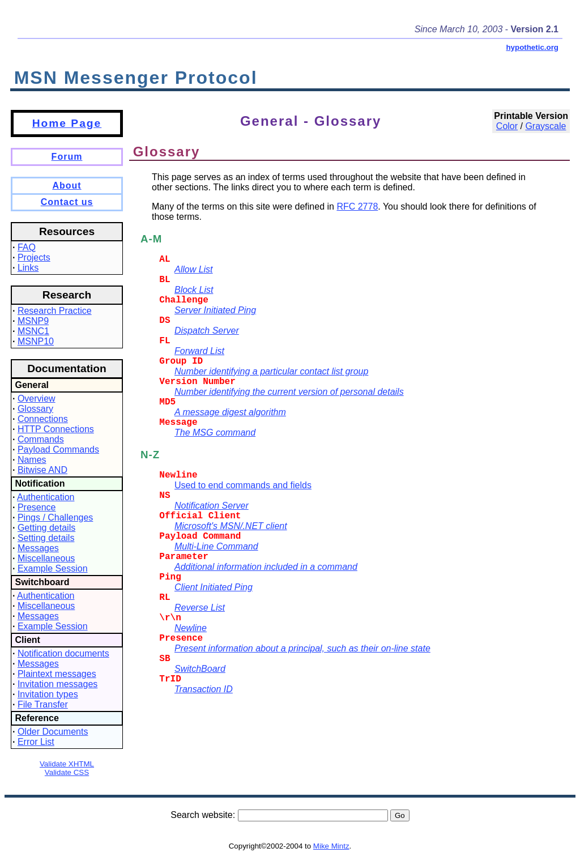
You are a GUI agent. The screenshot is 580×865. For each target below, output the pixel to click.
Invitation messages (57, 684)
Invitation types (48, 694)
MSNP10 (36, 341)
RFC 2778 (357, 206)
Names (32, 460)
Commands (41, 439)
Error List (36, 742)
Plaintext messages (57, 674)
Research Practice (55, 311)
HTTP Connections (56, 429)
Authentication (45, 497)
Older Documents (53, 731)
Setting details (46, 538)
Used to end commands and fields (243, 485)
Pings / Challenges (55, 517)
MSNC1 (33, 331)
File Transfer (43, 704)
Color (507, 126)
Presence (37, 507)
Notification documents (63, 653)
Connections (43, 419)
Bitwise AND (42, 470)
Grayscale (545, 126)
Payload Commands (58, 449)
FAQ (27, 247)
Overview (37, 398)
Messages (38, 548)
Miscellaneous (46, 558)
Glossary (35, 409)
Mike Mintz (331, 846)
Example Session (53, 568)
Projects (34, 257)
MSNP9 (33, 321)
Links (28, 267)
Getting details (46, 527)
